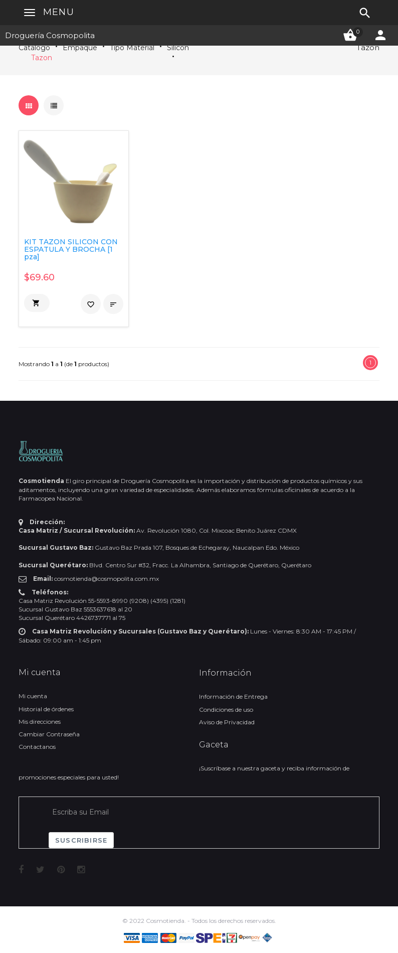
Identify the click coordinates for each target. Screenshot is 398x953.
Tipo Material (132, 47)
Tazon (41, 57)
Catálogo (34, 47)
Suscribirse (81, 840)
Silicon (178, 47)
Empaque (80, 47)
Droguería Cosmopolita (50, 35)
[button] (37, 303)
